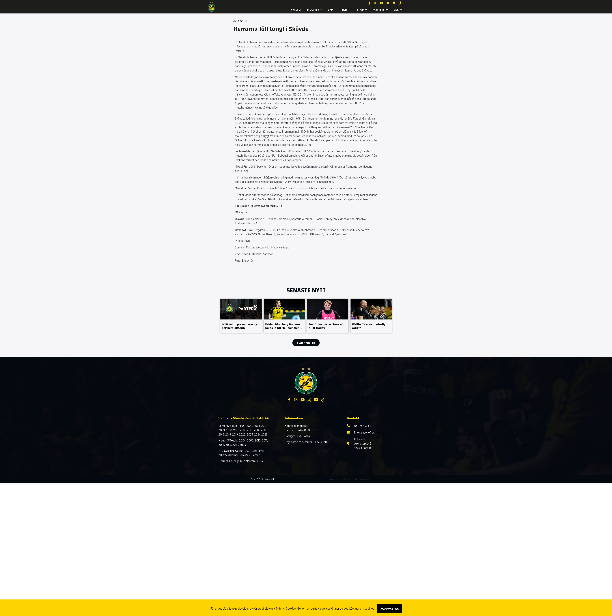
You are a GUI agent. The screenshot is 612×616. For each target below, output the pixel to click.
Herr (346, 9)
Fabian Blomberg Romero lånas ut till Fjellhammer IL (283, 326)
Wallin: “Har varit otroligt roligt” (369, 326)
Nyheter (296, 9)
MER (398, 9)
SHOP (362, 9)
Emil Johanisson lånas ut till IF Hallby (326, 326)
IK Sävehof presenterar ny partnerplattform (239, 326)
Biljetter (314, 9)
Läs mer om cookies (361, 608)
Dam (332, 9)
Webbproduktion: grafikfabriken (349, 479)
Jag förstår (389, 608)
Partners (380, 9)
